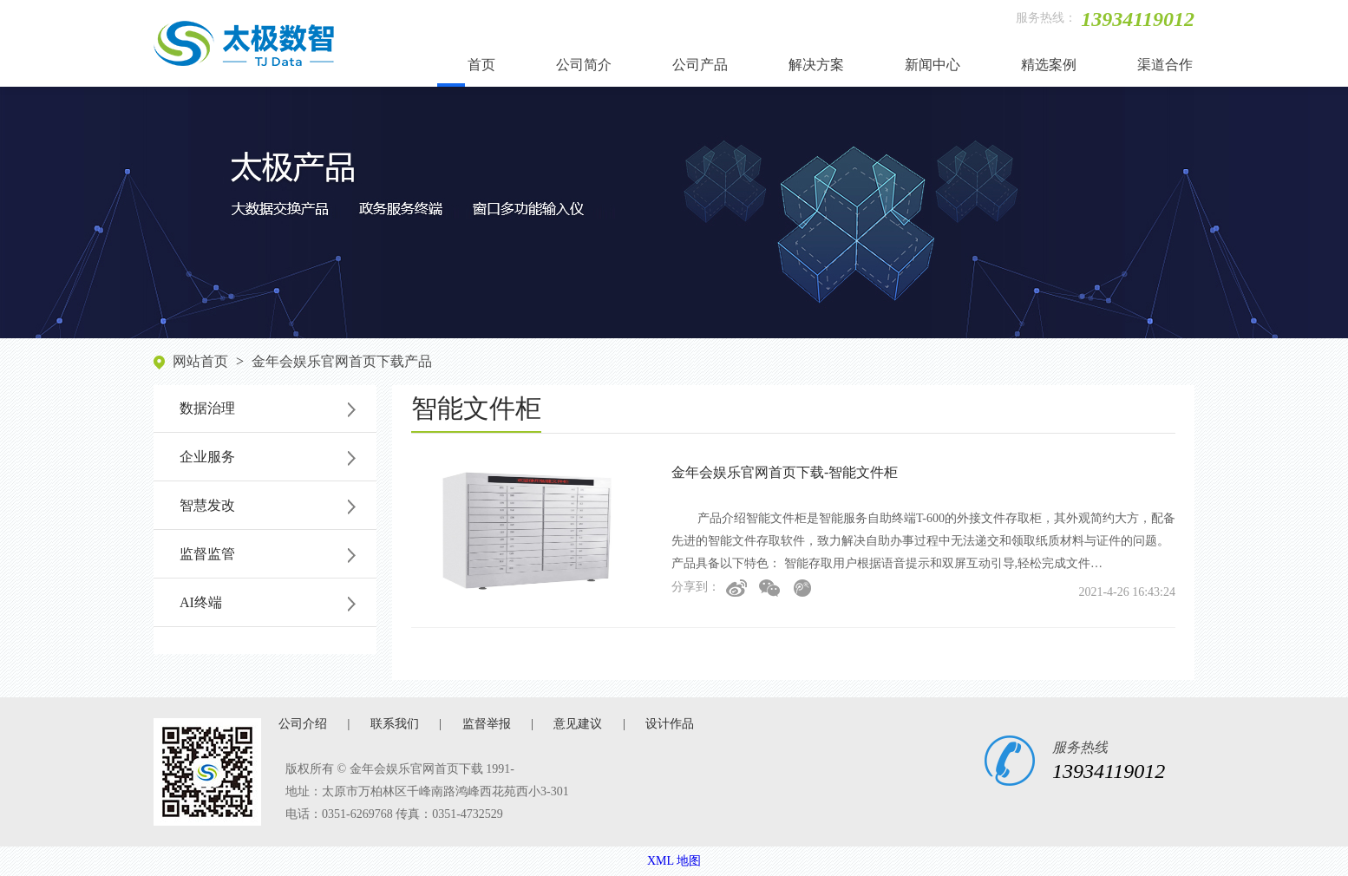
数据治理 (207, 408)
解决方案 (816, 64)
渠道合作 (1165, 64)
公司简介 (584, 64)
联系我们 (394, 723)
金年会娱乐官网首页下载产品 (342, 361)
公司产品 (700, 64)
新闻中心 (932, 64)
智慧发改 (207, 505)
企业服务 (207, 456)
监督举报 (486, 723)
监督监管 (207, 553)
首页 (481, 64)
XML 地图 (674, 860)
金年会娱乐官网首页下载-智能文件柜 (784, 472)
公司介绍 (302, 723)
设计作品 (669, 723)
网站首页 (200, 361)
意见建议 (577, 723)
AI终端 (201, 602)
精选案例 (1048, 64)
